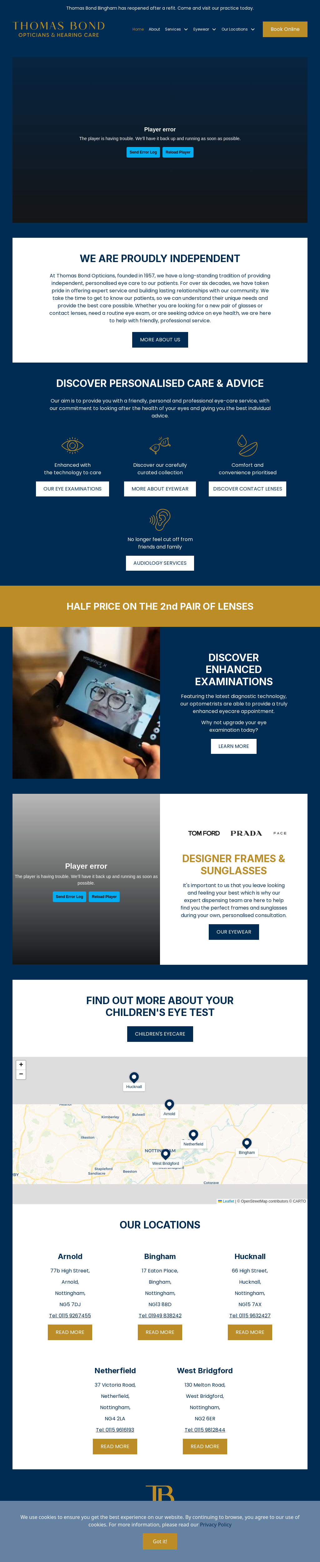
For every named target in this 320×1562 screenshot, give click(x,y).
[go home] (58, 29)
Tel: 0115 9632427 (250, 1315)
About (154, 29)
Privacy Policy (216, 1524)
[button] (176, 29)
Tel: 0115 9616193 (115, 1429)
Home (138, 29)
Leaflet (226, 1201)
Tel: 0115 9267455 (70, 1315)
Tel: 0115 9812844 (205, 1429)
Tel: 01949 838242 (160, 1315)
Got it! (160, 1541)
